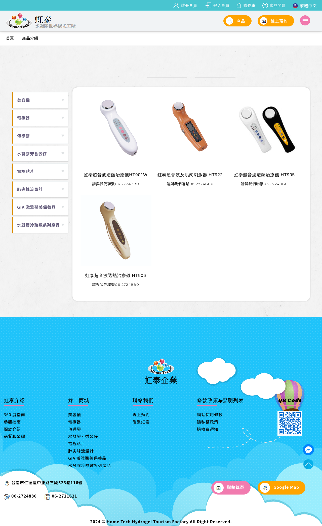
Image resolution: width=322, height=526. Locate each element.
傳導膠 (74, 429)
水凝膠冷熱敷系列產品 (89, 465)
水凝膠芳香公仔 (83, 436)
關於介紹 (12, 429)
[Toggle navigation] (305, 20)
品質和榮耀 (14, 436)
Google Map (279, 488)
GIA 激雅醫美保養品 (87, 458)
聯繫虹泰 (141, 422)
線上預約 (141, 414)
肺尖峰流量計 (81, 451)
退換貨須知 (207, 429)
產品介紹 (30, 38)
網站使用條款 (210, 414)
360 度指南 (14, 414)
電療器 (74, 422)
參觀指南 (12, 422)
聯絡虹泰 (229, 488)
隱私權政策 (207, 422)
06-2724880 (24, 496)
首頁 (10, 38)
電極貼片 (76, 443)
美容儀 (74, 414)
